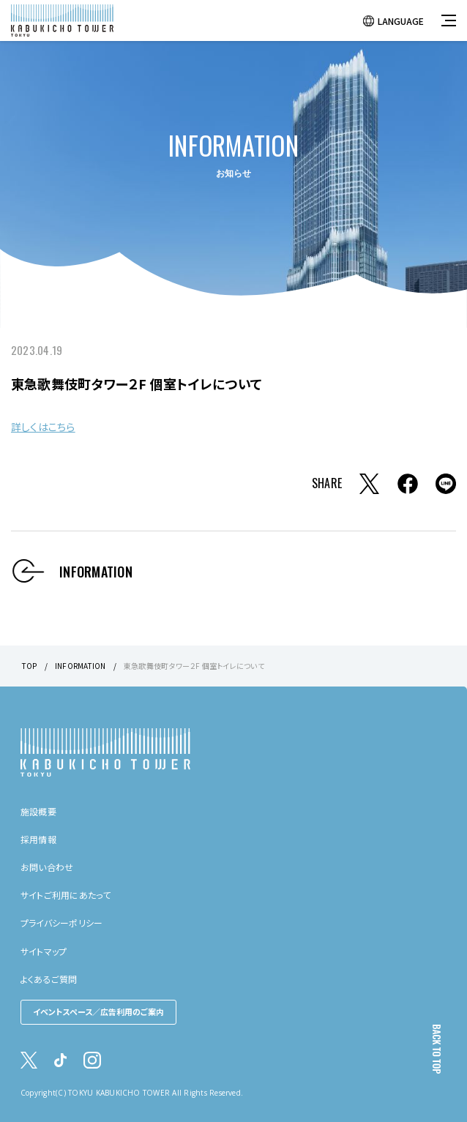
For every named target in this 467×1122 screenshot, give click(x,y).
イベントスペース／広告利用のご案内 (98, 1011)
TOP (29, 665)
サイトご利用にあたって (65, 895)
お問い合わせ (46, 867)
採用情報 (38, 839)
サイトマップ (43, 951)
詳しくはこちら (43, 426)
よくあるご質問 (49, 979)
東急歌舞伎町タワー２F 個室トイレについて (194, 665)
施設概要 (38, 811)
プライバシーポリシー (61, 922)
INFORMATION (80, 665)
